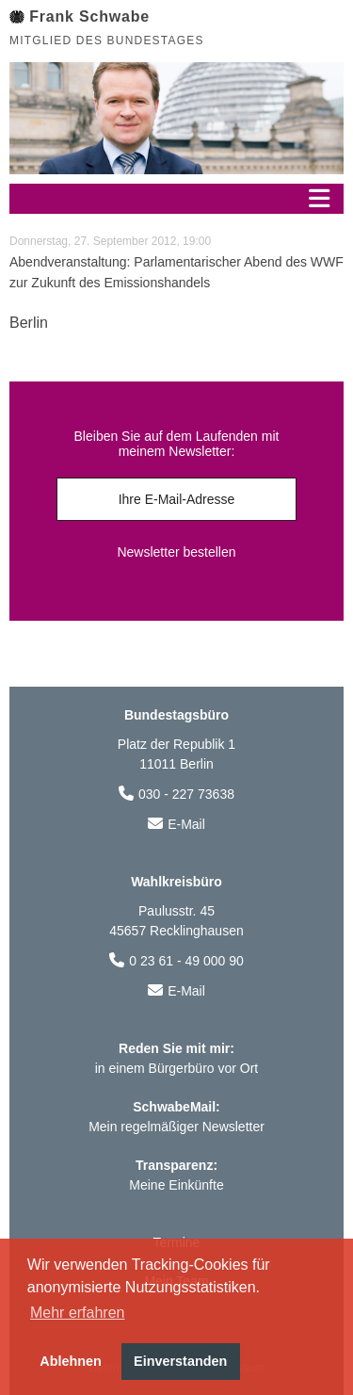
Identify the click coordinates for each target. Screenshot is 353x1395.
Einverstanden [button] (180, 1361)
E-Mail (186, 824)
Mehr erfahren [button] (77, 1313)
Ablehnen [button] (71, 1361)
